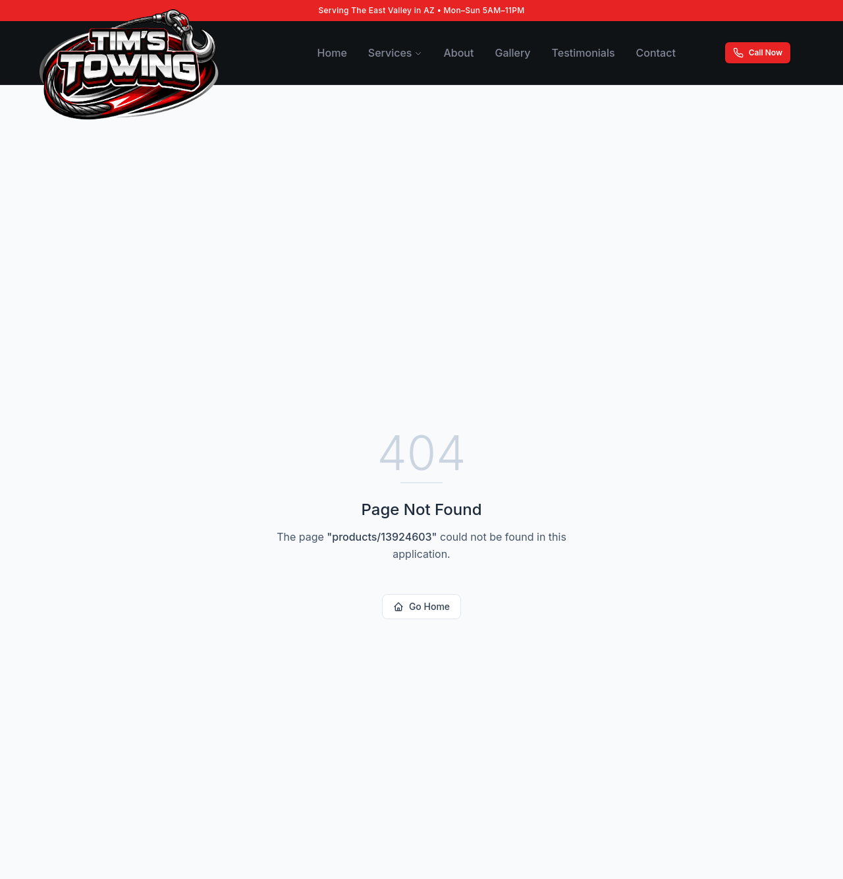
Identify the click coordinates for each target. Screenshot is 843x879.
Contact (656, 52)
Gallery (512, 52)
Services (395, 52)
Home (332, 52)
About (458, 52)
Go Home (421, 606)
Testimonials (583, 52)
